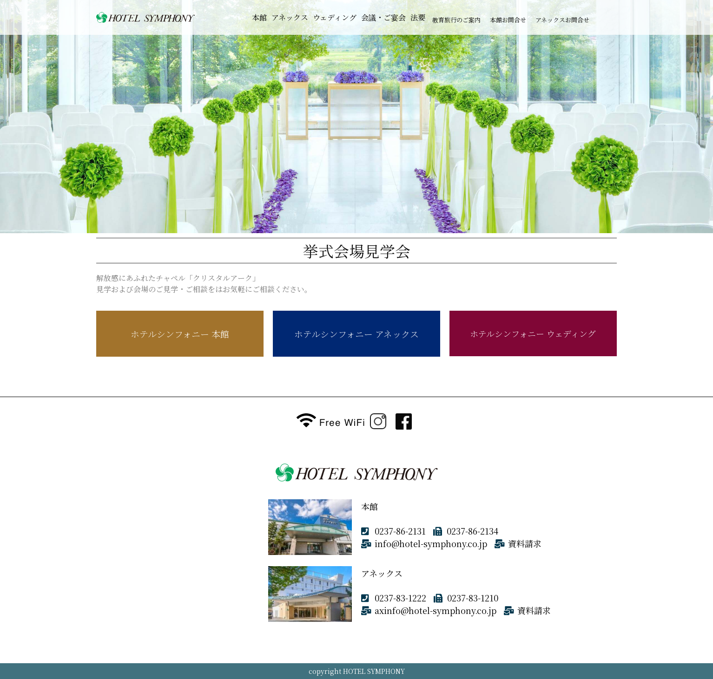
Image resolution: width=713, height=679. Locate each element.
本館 (259, 17)
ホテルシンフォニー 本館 (180, 333)
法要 (417, 17)
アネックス (289, 17)
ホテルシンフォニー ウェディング (533, 333)
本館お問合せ (508, 19)
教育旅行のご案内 (456, 19)
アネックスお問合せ (562, 19)
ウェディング (334, 17)
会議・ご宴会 (383, 17)
